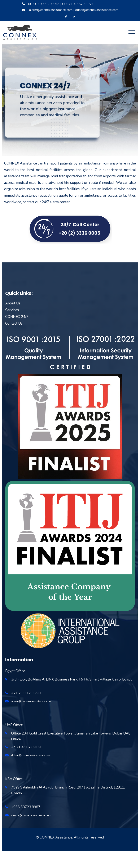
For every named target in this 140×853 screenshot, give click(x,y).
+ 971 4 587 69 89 (26, 747)
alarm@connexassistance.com (51, 10)
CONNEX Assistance (56, 837)
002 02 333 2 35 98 (44, 4)
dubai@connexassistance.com (96, 10)
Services (12, 310)
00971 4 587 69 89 (77, 4)
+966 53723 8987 (25, 807)
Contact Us (13, 323)
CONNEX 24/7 (16, 316)
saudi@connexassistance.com (31, 815)
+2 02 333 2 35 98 (26, 693)
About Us (12, 303)
